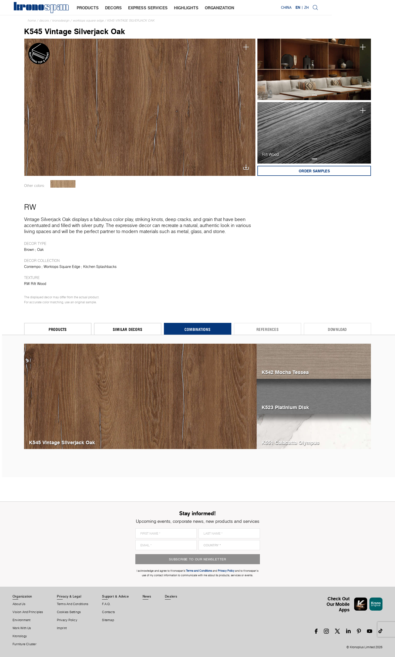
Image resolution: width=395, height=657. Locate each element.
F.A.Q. (106, 604)
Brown (29, 249)
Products (58, 329)
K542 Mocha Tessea (285, 372)
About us (19, 604)
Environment (21, 620)
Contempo (32, 266)
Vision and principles (28, 612)
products (89, 8)
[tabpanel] (314, 69)
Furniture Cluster (24, 644)
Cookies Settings (69, 612)
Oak (40, 249)
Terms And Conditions (72, 604)
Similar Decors (127, 329)
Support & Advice (115, 596)
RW (30, 207)
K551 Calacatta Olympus (290, 442)
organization (220, 8)
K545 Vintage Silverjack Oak (131, 20)
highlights (187, 8)
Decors (44, 20)
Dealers (171, 596)
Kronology (20, 636)
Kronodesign (60, 20)
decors (114, 8)
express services (149, 8)
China (348, 8)
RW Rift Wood (35, 283)
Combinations (197, 329)
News (147, 596)
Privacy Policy (67, 620)
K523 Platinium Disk (285, 407)
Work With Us (22, 628)
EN (359, 8)
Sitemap (108, 620)
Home (32, 20)
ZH (368, 8)
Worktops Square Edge (88, 20)
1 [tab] (314, 95)
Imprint (62, 628)
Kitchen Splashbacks (100, 266)
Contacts (108, 612)
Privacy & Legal (69, 596)
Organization (22, 596)
